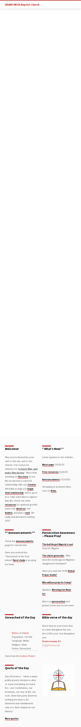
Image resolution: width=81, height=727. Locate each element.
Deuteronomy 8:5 (51, 641)
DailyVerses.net (51, 645)
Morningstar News (61, 589)
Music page (48, 464)
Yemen (25, 632)
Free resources (50, 472)
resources (10, 504)
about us (21, 508)
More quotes (12, 718)
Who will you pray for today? (56, 582)
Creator (32, 484)
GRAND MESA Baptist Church (22, 4)
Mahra (15, 632)
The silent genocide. (53, 555)
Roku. (54, 490)
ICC (44, 594)
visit (27, 512)
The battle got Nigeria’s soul (57, 544)
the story (23, 476)
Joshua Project (27, 655)
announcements (24, 541)
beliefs (8, 512)
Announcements (51, 479)
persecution (58, 601)
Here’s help (19, 560)
